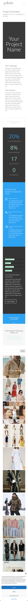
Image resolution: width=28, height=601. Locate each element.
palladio (6, 14)
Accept (14, 587)
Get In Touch (14, 338)
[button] (26, 573)
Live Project (11, 301)
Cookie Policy (14, 599)
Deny (14, 591)
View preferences (14, 595)
